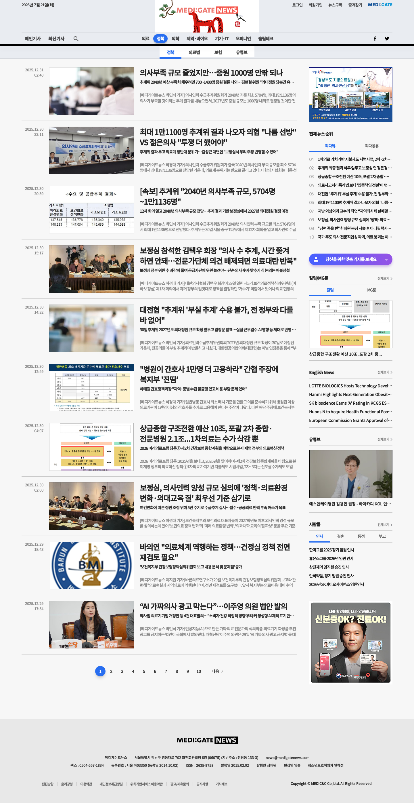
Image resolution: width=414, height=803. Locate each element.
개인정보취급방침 (110, 784)
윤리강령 (66, 784)
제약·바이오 (197, 38)
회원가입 (315, 5)
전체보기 (383, 278)
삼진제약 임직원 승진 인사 (329, 567)
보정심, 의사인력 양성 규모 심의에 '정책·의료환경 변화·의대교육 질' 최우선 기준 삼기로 (355, 219)
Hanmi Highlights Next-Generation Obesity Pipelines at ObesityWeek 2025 (350, 394)
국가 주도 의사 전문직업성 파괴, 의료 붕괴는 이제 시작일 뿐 (355, 237)
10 (198, 671)
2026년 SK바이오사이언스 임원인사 (336, 584)
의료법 (194, 52)
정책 (160, 38)
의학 (175, 38)
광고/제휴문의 (179, 784)
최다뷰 (330, 146)
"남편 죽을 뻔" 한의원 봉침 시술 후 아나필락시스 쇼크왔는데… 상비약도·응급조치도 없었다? (355, 228)
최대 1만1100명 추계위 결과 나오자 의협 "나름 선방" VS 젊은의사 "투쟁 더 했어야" (355, 202)
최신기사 (56, 38)
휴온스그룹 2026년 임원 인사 (331, 558)
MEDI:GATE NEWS (207, 16)
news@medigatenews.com (287, 757)
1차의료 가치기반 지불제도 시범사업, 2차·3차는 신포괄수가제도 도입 (355, 159)
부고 (382, 536)
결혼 (340, 536)
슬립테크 (265, 38)
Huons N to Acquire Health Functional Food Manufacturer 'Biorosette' (350, 411)
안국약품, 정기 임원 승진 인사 (331, 576)
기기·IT (221, 38)
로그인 (297, 5)
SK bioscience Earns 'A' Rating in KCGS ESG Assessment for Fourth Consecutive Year (350, 403)
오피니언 (243, 38)
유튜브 (241, 52)
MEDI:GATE (380, 4)
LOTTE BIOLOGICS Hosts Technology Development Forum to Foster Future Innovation (350, 386)
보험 (218, 52)
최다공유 (372, 146)
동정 (361, 536)
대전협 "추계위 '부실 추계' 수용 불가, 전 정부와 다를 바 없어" (355, 194)
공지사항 (202, 784)
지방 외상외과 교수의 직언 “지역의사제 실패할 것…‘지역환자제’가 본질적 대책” (355, 211)
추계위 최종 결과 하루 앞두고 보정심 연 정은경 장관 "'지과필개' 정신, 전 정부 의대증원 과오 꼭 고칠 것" (355, 168)
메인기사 (33, 38)
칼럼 (330, 290)
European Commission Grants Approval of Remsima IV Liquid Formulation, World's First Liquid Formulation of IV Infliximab (350, 420)
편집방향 (47, 784)
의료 (145, 38)
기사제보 (221, 784)
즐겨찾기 (355, 5)
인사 (319, 536)
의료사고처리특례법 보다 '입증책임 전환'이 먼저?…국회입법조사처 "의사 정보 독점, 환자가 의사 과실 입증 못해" (355, 185)
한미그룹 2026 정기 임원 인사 (331, 550)
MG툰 (371, 290)
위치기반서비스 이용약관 (146, 784)
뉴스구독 (335, 5)
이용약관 (86, 784)
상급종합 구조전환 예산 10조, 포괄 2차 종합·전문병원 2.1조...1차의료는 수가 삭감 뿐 (355, 176)
